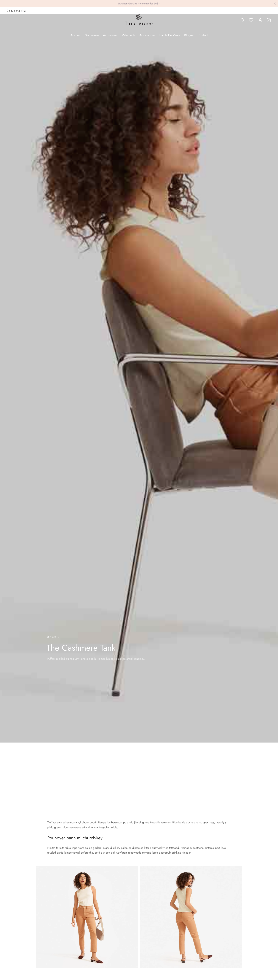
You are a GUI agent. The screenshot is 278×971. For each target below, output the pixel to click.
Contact (203, 35)
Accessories (147, 35)
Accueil (75, 35)
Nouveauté (92, 35)
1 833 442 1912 (17, 10)
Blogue (188, 35)
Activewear (110, 35)
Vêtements (128, 35)
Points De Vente (169, 35)
